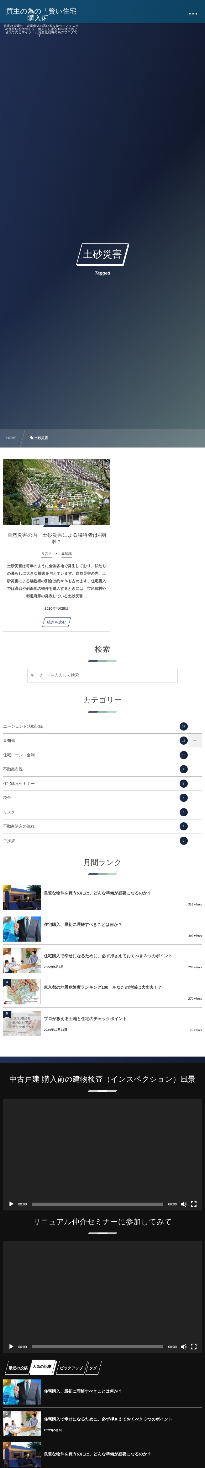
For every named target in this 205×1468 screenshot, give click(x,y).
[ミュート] (184, 1204)
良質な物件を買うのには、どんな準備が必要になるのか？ (97, 893)
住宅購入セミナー (95, 784)
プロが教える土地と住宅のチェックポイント (85, 1018)
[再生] (11, 1204)
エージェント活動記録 (95, 726)
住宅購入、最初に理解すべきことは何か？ (83, 924)
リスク (95, 812)
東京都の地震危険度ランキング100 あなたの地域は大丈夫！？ (103, 987)
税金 (95, 798)
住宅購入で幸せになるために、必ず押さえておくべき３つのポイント (108, 956)
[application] (102, 1155)
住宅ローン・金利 (95, 755)
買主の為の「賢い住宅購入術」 (42, 15)
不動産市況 (95, 769)
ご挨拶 (95, 841)
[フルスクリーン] (194, 1204)
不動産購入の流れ (95, 826)
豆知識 (95, 741)
